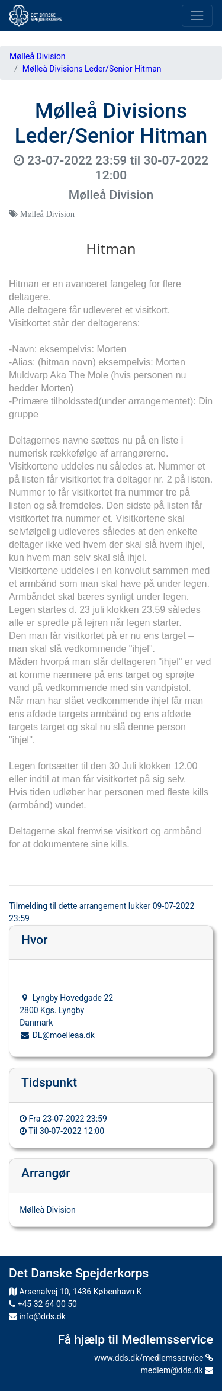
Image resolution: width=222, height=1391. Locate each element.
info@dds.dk (37, 1316)
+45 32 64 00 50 (43, 1304)
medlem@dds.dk (177, 1370)
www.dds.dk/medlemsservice (153, 1358)
